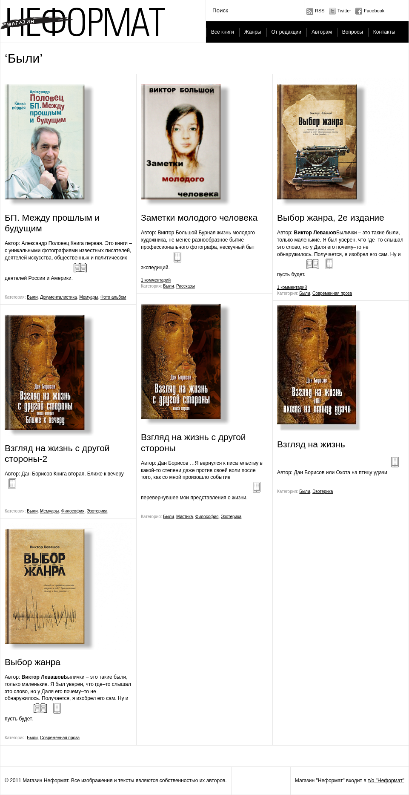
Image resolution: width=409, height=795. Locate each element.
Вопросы (352, 32)
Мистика (184, 516)
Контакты (384, 32)
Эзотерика (97, 511)
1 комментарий (156, 280)
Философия (73, 511)
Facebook (374, 10)
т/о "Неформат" (386, 780)
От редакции (286, 32)
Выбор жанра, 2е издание (330, 217)
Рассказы (185, 286)
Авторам (322, 32)
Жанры (252, 32)
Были (32, 297)
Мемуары (88, 297)
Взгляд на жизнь (311, 444)
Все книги (222, 32)
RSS (320, 10)
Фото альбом (113, 297)
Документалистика (58, 297)
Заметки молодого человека (199, 217)
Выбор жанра (32, 662)
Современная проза (60, 737)
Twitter (344, 10)
